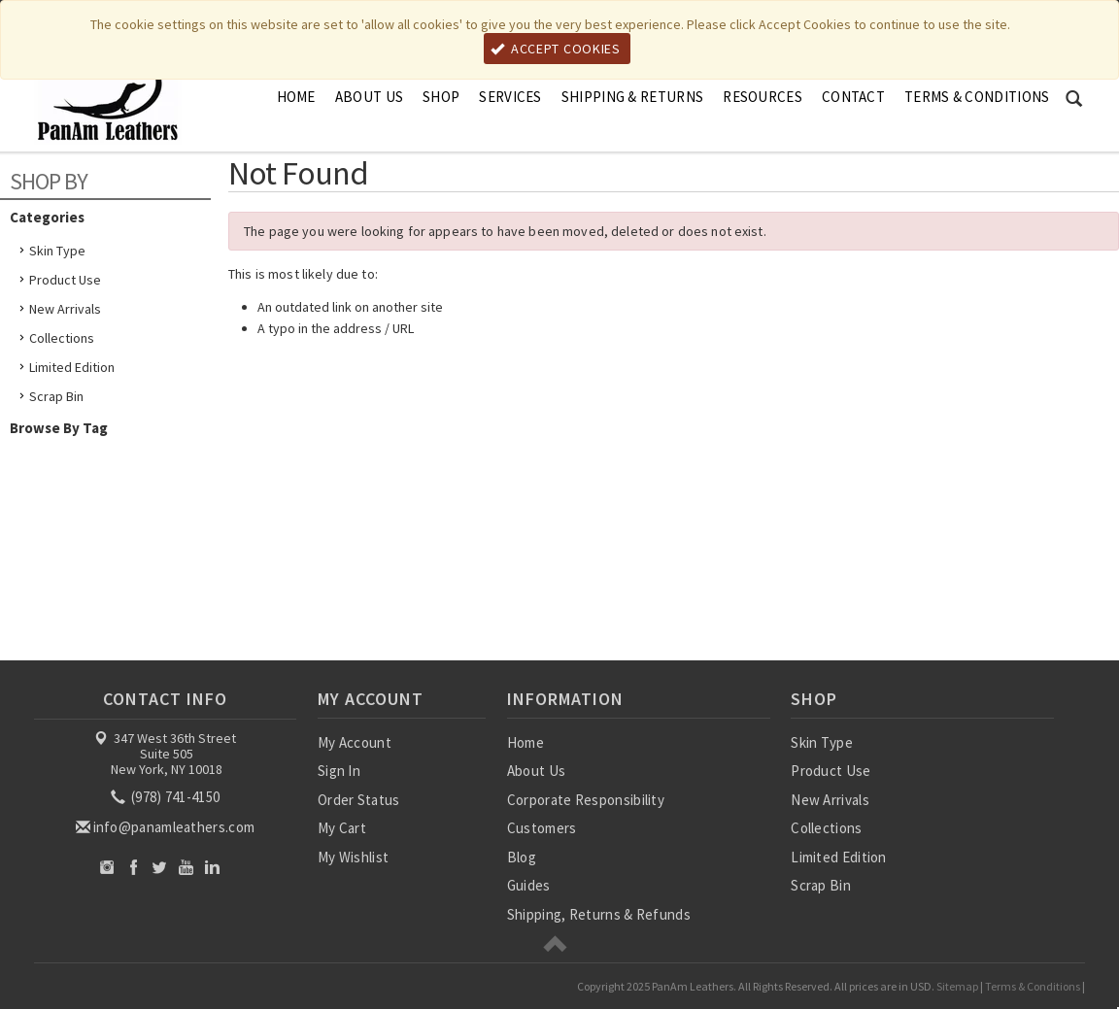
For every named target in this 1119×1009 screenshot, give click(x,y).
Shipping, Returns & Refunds (599, 914)
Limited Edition (72, 367)
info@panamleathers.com (167, 827)
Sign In (339, 770)
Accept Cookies (556, 48)
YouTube (186, 866)
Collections (61, 338)
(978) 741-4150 (167, 797)
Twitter (160, 866)
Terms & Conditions (976, 96)
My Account (354, 742)
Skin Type (57, 250)
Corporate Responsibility (585, 799)
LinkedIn (212, 866)
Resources (762, 96)
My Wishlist (353, 857)
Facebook (133, 866)
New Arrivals (65, 309)
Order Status (359, 799)
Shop (441, 96)
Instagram (107, 866)
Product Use (65, 279)
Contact (853, 96)
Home (296, 96)
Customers (542, 828)
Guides (529, 885)
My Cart (342, 828)
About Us (369, 96)
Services (510, 96)
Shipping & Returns (632, 96)
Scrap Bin (56, 396)
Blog (521, 857)
